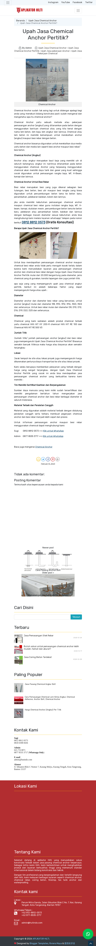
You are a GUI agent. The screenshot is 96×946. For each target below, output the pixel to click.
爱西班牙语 (69, 943)
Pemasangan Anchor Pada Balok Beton (48, 595)
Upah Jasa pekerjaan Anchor (55, 51)
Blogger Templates (39, 943)
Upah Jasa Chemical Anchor (42, 20)
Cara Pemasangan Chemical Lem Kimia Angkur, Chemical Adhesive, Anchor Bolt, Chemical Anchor (50, 698)
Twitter (89, 2)
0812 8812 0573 (33, 222)
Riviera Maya (55, 943)
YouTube (65, 2)
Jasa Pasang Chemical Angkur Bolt (40, 684)
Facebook (77, 2)
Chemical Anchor (43, 447)
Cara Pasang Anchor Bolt (48, 570)
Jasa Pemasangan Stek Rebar (38, 635)
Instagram (53, 2)
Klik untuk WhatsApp (53, 431)
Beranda (20, 20)
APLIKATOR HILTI (41, 938)
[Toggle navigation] (8, 2)
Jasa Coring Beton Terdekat (38, 657)
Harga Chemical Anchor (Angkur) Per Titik (43, 710)
